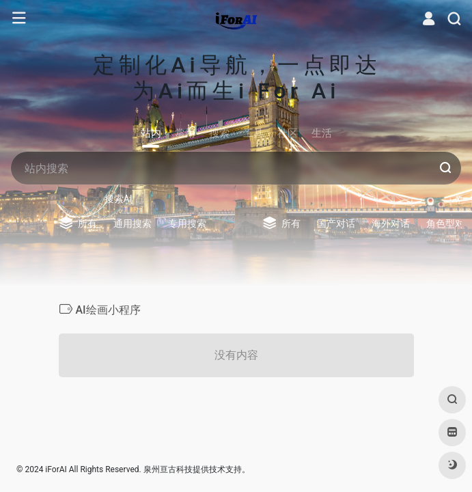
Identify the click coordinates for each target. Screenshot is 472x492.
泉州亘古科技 (168, 469)
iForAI (55, 469)
